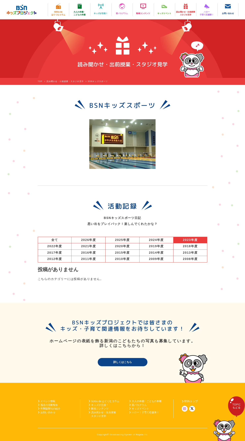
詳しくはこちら (122, 362)
